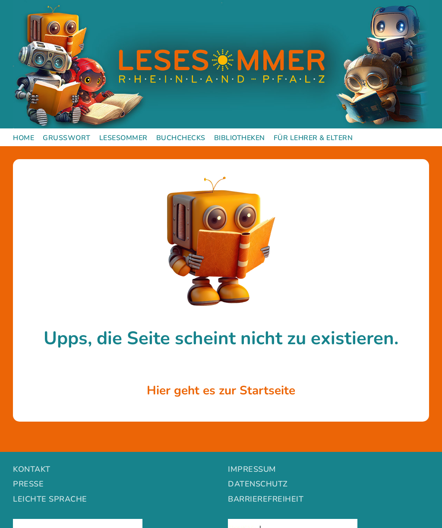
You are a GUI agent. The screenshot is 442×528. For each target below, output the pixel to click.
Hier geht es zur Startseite (221, 390)
